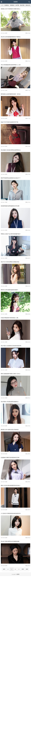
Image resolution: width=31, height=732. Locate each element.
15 (18, 569)
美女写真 (22, 5)
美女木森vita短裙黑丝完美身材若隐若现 (11, 345)
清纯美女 (12, 5)
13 (11, 569)
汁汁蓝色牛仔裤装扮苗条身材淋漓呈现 (11, 513)
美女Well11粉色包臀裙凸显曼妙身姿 (10, 261)
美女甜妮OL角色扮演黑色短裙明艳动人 (11, 150)
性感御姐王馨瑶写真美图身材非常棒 (10, 457)
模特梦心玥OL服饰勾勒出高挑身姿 (10, 429)
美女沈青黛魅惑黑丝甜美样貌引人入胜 (11, 64)
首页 (4, 569)
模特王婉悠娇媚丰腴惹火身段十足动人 (11, 373)
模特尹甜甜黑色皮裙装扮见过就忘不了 (11, 178)
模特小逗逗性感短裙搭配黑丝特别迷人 (11, 485)
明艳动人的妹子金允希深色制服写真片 (11, 234)
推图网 (16, 1)
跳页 (27, 569)
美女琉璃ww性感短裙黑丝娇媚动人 (10, 401)
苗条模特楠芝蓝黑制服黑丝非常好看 (10, 206)
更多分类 (28, 5)
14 (15, 569)
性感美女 (7, 5)
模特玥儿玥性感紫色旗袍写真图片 (9, 289)
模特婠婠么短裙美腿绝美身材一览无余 (11, 94)
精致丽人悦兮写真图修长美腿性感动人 (11, 9)
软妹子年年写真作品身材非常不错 (9, 122)
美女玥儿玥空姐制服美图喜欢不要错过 (11, 36)
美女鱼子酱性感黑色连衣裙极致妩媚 (10, 541)
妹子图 (17, 5)
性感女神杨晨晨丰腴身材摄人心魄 (9, 317)
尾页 (23, 569)
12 (8, 569)
